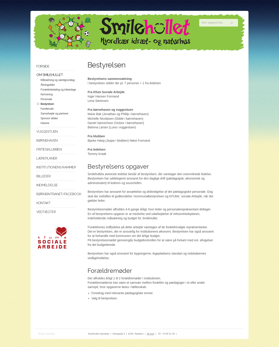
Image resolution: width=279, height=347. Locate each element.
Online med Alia (46, 333)
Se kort (150, 333)
